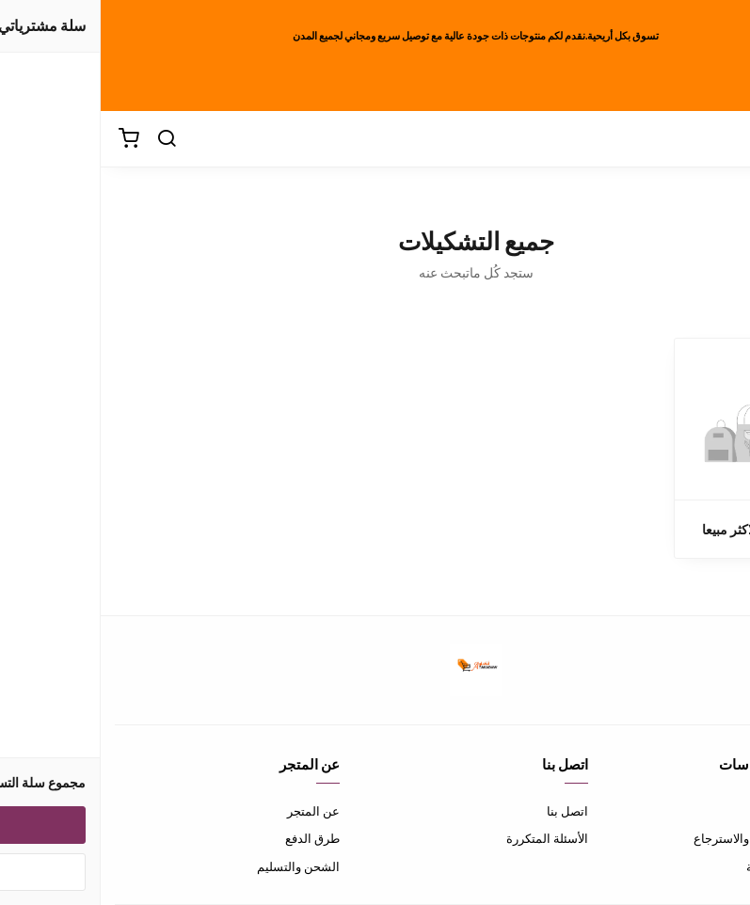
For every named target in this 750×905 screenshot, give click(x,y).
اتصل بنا (466, 810)
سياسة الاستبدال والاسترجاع (664, 838)
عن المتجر (212, 810)
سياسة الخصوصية (691, 866)
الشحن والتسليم (197, 866)
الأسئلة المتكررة (446, 838)
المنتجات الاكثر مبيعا (655, 529)
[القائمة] (665, 139)
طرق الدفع (211, 838)
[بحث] (66, 139)
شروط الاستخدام (692, 810)
